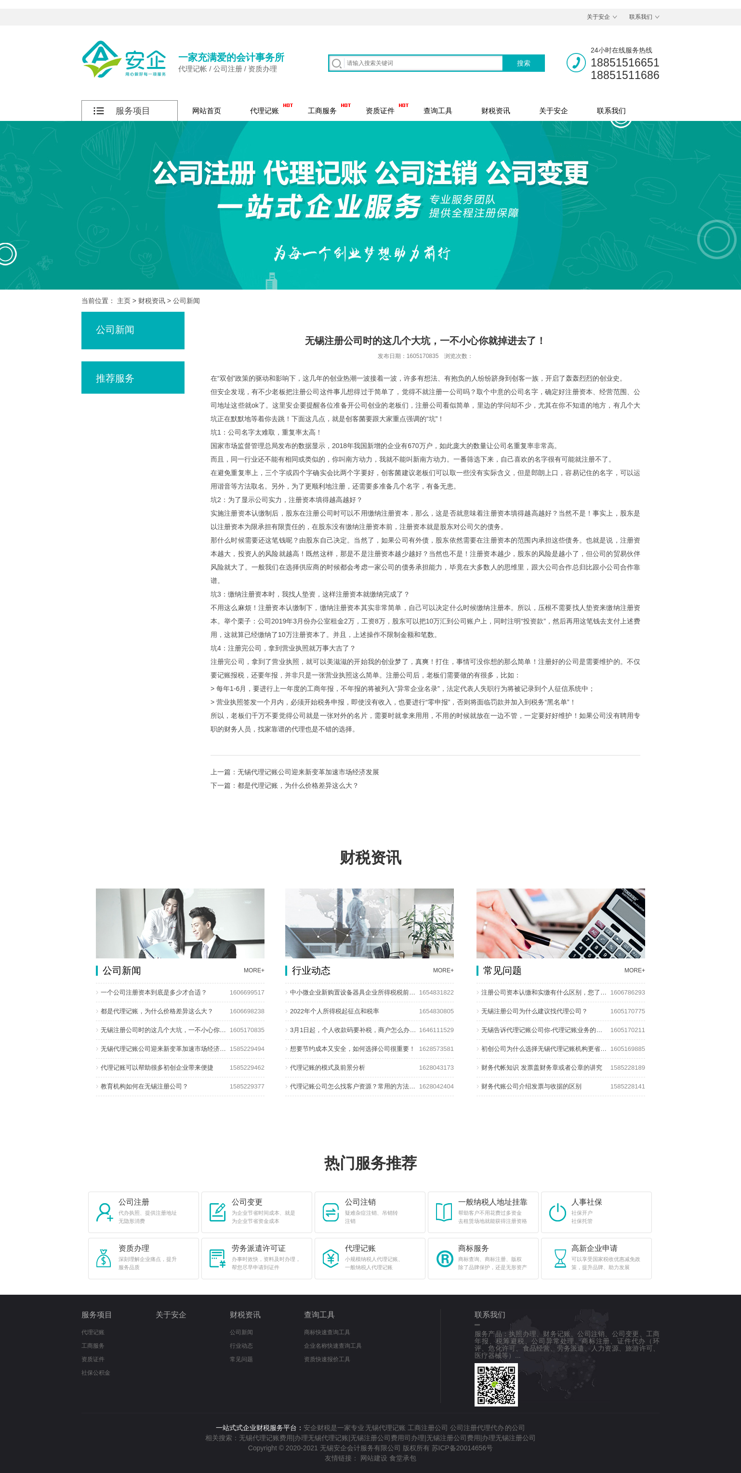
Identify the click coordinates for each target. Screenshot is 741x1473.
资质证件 (380, 110)
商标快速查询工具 (327, 1332)
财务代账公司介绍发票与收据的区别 (531, 1086)
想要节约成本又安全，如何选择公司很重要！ (352, 1048)
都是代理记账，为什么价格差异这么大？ (157, 1011)
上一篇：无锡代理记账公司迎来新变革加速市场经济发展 (295, 772)
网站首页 (206, 110)
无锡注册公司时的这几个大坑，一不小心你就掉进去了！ (164, 1030)
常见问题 (241, 1359)
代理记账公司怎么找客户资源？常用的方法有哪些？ (353, 1086)
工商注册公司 (428, 1428)
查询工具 (437, 110)
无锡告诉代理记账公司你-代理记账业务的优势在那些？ (545, 1030)
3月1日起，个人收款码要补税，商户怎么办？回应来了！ (353, 1030)
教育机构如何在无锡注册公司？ (144, 1086)
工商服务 (322, 110)
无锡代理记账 (385, 1428)
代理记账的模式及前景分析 (327, 1067)
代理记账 (264, 110)
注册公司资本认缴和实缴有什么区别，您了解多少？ (545, 992)
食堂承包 (402, 1458)
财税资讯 (495, 110)
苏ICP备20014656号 (462, 1448)
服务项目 (96, 1315)
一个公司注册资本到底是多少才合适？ (154, 992)
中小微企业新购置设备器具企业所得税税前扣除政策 (353, 992)
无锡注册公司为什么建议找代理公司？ (534, 1011)
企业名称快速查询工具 (333, 1345)
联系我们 (640, 16)
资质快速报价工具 (327, 1359)
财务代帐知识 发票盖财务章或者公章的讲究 (541, 1067)
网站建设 (373, 1458)
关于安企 (598, 16)
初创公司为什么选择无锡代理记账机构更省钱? (545, 1048)
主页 (124, 301)
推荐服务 (115, 378)
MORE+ (254, 970)
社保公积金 (95, 1372)
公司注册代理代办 (477, 1428)
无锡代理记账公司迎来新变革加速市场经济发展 (164, 1048)
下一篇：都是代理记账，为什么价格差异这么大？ (285, 785)
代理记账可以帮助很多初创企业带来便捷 (157, 1067)
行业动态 (241, 1345)
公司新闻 (186, 301)
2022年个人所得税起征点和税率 (334, 1011)
